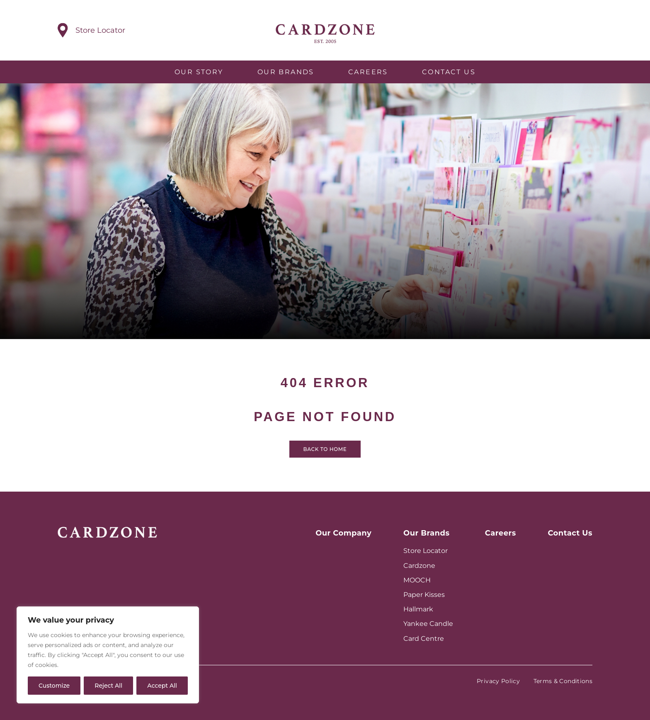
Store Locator (425, 551)
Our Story (199, 72)
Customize (54, 685)
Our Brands (285, 72)
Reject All (108, 685)
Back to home (325, 459)
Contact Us (448, 72)
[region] (108, 654)
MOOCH (417, 580)
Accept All (162, 685)
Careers (368, 72)
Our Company (343, 533)
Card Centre (423, 638)
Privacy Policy (498, 681)
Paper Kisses (424, 595)
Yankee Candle (428, 624)
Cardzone (419, 566)
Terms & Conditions (563, 681)
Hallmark (418, 609)
